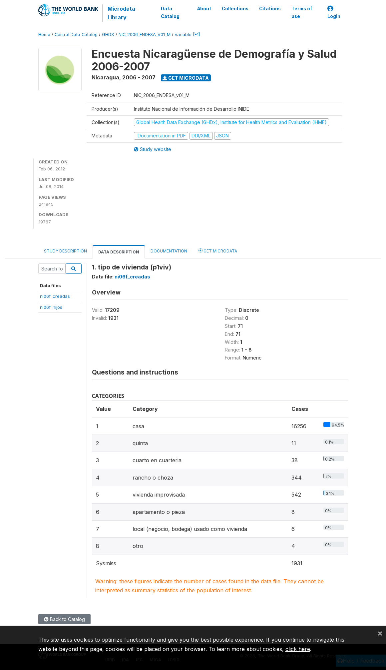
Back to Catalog (64, 619)
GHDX (108, 34)
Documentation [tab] (169, 250)
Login (333, 12)
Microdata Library (121, 13)
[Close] (380, 633)
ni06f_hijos (51, 307)
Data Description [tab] (118, 251)
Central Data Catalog (76, 34)
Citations (270, 8)
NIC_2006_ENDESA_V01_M (145, 34)
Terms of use (301, 12)
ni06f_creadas (55, 296)
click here (297, 649)
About (204, 8)
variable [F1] (187, 34)
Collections (235, 8)
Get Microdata (186, 78)
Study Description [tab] (65, 250)
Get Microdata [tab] (217, 250)
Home (44, 34)
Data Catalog (170, 12)
